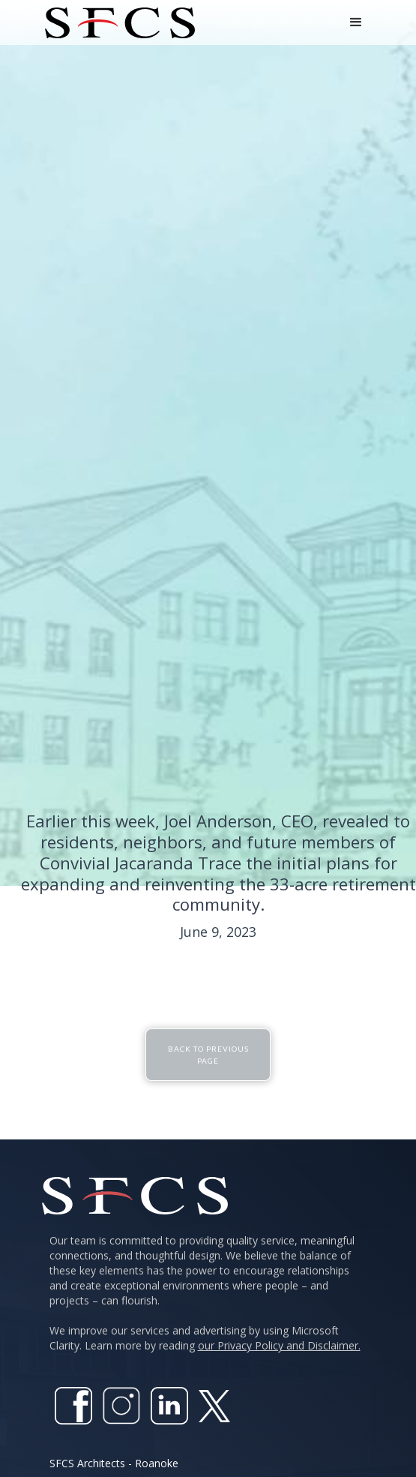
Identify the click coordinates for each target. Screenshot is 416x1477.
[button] (356, 22)
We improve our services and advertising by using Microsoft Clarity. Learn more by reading (205, 1337)
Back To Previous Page (208, 1053)
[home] (116, 23)
